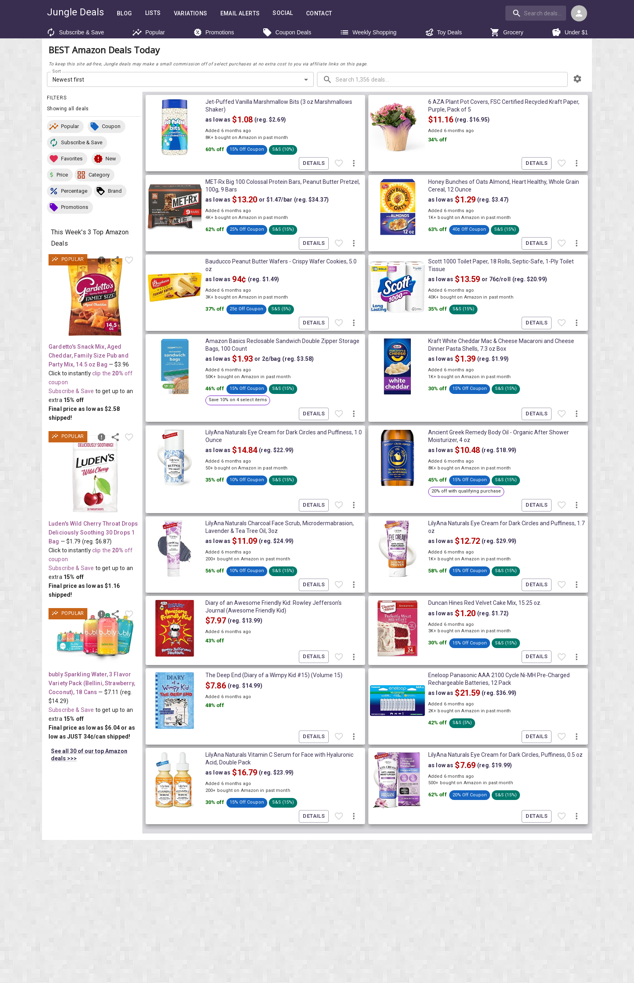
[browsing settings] (577, 79)
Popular (148, 32)
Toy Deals (443, 32)
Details (313, 163)
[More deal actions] (354, 164)
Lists (153, 13)
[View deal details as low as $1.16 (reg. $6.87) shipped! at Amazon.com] (95, 474)
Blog (124, 13)
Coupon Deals (286, 32)
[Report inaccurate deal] (101, 260)
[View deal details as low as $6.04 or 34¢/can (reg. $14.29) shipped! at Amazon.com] (95, 637)
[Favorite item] (129, 260)
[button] (65, 126)
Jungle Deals (75, 12)
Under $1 (570, 32)
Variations (190, 13)
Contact (319, 13)
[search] (535, 13)
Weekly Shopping (368, 32)
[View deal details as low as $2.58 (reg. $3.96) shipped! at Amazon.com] (95, 297)
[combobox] (536, 13)
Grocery (506, 32)
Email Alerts (240, 13)
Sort (57, 71)
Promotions (213, 32)
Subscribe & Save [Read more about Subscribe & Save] (71, 391)
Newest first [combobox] (69, 79)
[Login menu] (579, 13)
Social (282, 13)
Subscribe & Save (75, 32)
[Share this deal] (115, 260)
